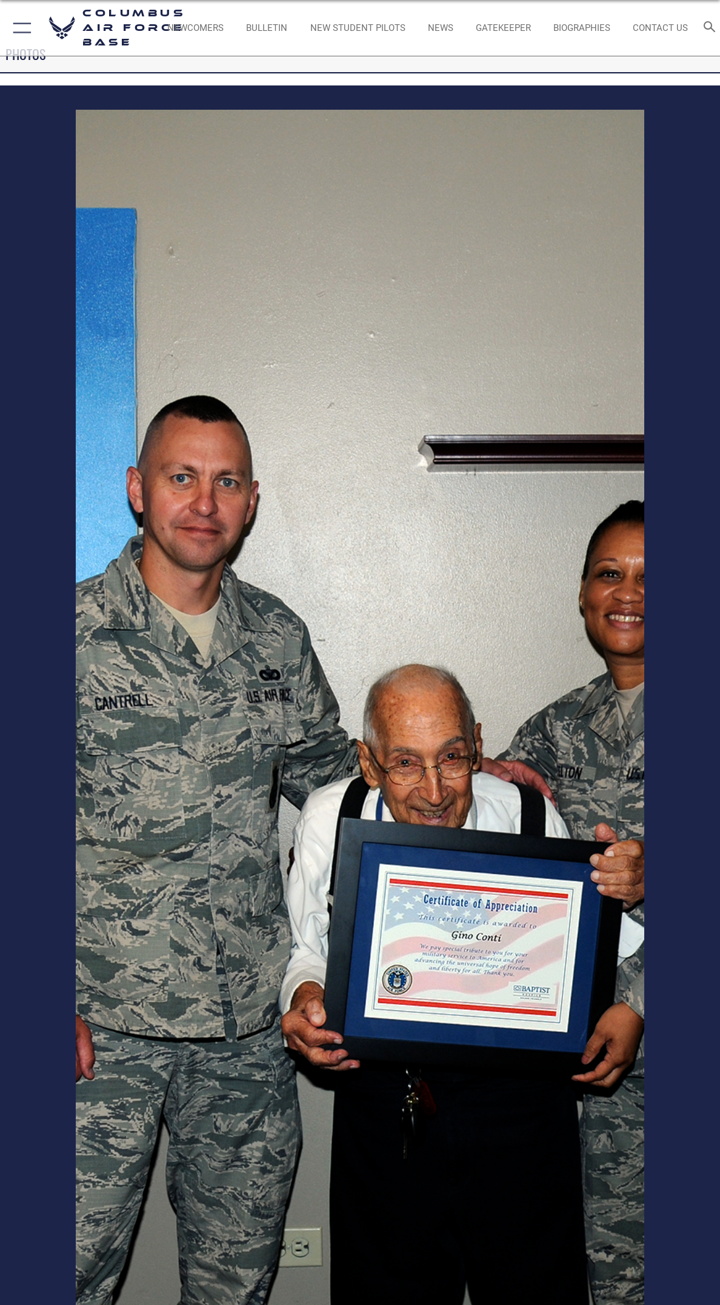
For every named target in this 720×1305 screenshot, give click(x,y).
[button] (19, 28)
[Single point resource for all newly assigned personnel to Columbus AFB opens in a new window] (196, 28)
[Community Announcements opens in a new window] (267, 28)
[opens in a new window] (503, 28)
